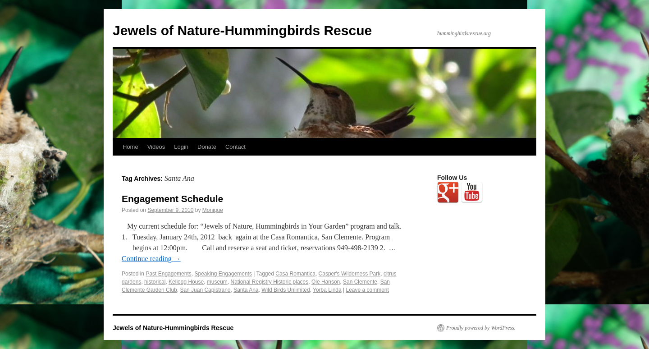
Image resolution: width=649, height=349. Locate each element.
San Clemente (360, 282)
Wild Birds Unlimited (285, 290)
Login (181, 146)
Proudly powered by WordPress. (481, 328)
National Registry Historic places (270, 282)
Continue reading (151, 258)
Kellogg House (186, 282)
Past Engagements (168, 274)
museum (217, 282)
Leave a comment (367, 290)
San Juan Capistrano (205, 290)
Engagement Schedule (172, 198)
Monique (212, 210)
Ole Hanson (325, 282)
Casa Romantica (295, 274)
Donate (206, 146)
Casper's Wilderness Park (350, 274)
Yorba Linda (327, 290)
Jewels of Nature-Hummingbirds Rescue (242, 30)
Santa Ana (245, 290)
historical (154, 282)
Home (130, 146)
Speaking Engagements (222, 274)
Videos (156, 146)
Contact (235, 146)
